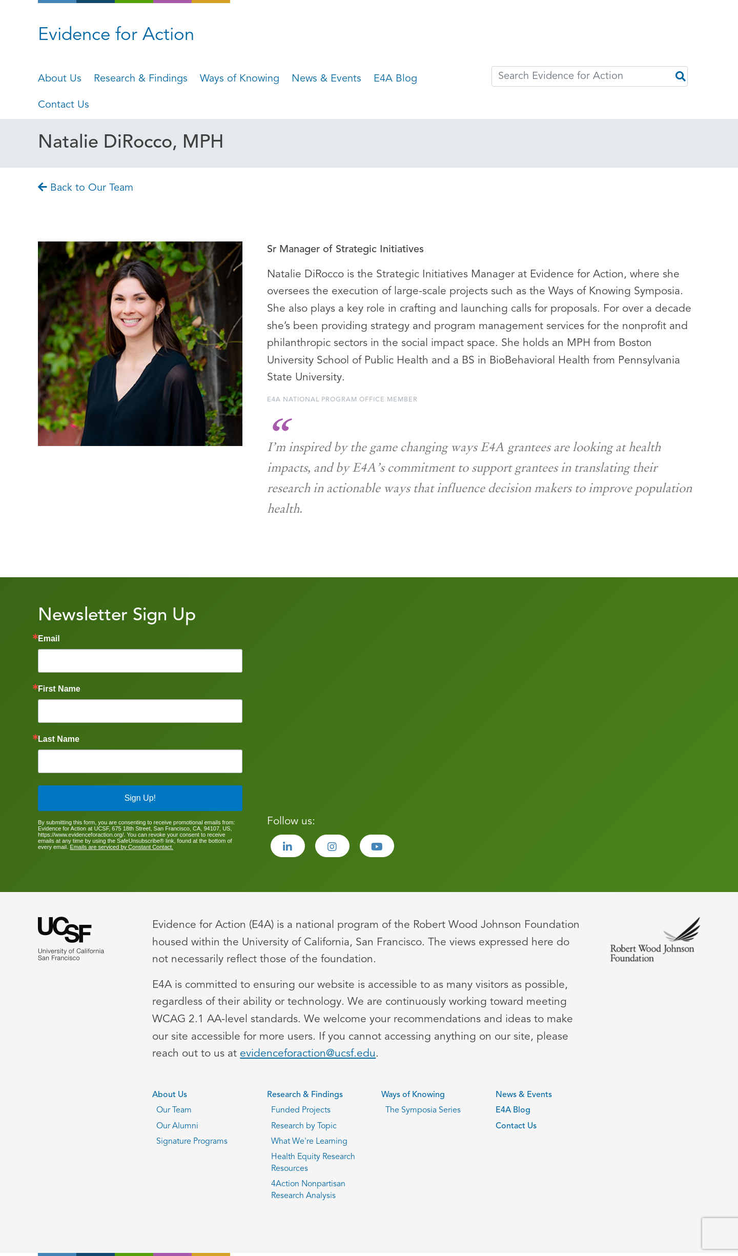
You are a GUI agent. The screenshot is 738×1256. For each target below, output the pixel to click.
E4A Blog (395, 79)
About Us (59, 79)
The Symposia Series (423, 1110)
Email (49, 639)
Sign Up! (140, 798)
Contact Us (63, 105)
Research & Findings (141, 79)
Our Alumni (177, 1126)
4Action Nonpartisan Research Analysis (308, 1190)
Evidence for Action (116, 36)
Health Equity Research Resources (313, 1162)
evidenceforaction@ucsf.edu (308, 1053)
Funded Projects (301, 1110)
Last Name (58, 739)
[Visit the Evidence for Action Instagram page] (332, 846)
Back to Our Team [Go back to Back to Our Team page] (85, 188)
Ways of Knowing (239, 79)
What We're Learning (309, 1142)
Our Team (174, 1110)
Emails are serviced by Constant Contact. (121, 847)
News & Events (326, 79)
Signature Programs (192, 1142)
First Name (59, 689)
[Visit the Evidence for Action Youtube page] (377, 846)
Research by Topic (304, 1126)
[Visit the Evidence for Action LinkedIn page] (288, 846)
